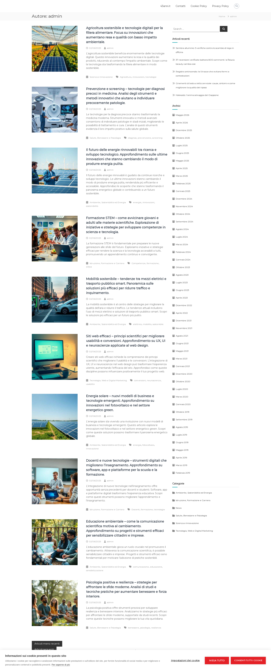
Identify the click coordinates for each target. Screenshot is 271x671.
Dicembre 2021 (183, 320)
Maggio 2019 (182, 450)
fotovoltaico (148, 445)
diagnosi (132, 138)
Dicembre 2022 (184, 305)
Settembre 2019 (184, 419)
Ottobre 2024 (183, 214)
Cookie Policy (199, 6)
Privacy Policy (220, 6)
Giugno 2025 (182, 153)
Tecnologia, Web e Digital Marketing (108, 380)
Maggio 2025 (182, 160)
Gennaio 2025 (183, 191)
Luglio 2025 (182, 145)
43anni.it (165, 6)
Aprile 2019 (181, 457)
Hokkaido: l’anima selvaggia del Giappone (197, 95)
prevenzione (144, 138)
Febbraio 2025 (183, 183)
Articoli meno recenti (47, 643)
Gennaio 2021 (183, 366)
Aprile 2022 (182, 313)
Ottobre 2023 (183, 267)
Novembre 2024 (184, 206)
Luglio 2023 (182, 282)
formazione (153, 263)
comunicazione (141, 566)
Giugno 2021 (182, 343)
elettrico (137, 324)
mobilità (147, 324)
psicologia (145, 627)
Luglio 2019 (181, 434)
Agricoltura (125, 77)
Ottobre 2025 (183, 138)
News (178, 508)
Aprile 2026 (182, 122)
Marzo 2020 (182, 396)
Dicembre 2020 (184, 374)
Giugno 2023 (182, 290)
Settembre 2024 (184, 221)
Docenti (136, 509)
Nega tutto (217, 660)
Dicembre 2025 (184, 130)
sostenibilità (92, 206)
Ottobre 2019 (182, 412)
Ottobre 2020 (183, 381)
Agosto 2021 (182, 335)
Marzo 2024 (182, 244)
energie (137, 202)
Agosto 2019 (182, 427)
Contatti (180, 6)
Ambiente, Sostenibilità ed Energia (108, 202)
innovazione (92, 448)
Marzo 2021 (181, 358)
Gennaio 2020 (183, 404)
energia (137, 445)
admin (110, 48)
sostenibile (158, 324)
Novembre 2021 (184, 328)
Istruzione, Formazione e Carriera (107, 263)
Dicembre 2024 (184, 198)
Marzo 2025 (182, 176)
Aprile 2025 (182, 168)
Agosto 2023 (182, 275)
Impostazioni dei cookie (185, 660)
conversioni (140, 380)
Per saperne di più (61, 664)
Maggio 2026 (182, 115)
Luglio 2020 (182, 389)
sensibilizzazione (94, 570)
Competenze (139, 263)
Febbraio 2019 (183, 472)
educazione (156, 566)
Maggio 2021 (182, 351)
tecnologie (151, 77)
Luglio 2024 (182, 236)
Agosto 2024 (182, 229)
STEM (89, 267)
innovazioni (138, 77)
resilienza (156, 627)
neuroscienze (154, 380)
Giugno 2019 (182, 442)
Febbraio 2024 (183, 252)
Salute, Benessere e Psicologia (105, 138)
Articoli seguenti (44, 649)
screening (157, 138)
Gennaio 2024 (183, 259)
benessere (133, 627)
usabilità (90, 384)
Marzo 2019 (181, 465)
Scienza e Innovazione (101, 77)
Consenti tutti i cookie (248, 660)
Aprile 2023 (182, 297)
